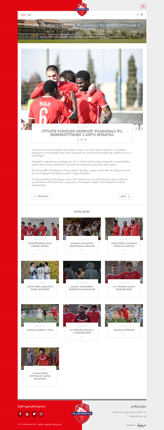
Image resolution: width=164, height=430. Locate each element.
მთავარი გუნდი (95, 34)
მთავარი (65, 34)
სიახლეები (78, 34)
